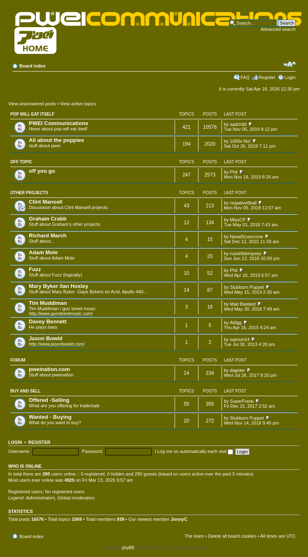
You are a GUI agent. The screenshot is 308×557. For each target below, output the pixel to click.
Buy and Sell (25, 391)
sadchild (238, 124)
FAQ (245, 77)
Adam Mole (43, 252)
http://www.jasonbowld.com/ (57, 343)
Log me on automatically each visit (195, 451)
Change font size (290, 64)
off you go (42, 171)
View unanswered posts (32, 103)
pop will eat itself (32, 114)
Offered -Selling (49, 400)
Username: (19, 451)
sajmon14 (240, 339)
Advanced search (278, 29)
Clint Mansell (45, 202)
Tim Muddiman (48, 303)
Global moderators (76, 497)
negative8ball (243, 202)
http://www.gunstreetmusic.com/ (61, 313)
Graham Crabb (48, 219)
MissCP (237, 219)
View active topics (78, 103)
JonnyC (179, 519)
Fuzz (35, 269)
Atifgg (235, 322)
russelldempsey (245, 253)
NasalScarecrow (246, 236)
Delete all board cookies (232, 536)
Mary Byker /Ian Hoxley (58, 286)
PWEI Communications (58, 123)
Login (290, 77)
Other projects (29, 192)
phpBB (128, 547)
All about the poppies (56, 140)
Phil (233, 171)
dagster (237, 370)
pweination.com (49, 369)
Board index (32, 65)
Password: (92, 451)
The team (194, 536)
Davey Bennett (48, 321)
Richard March (48, 235)
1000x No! (240, 141)
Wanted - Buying (50, 417)
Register (267, 77)
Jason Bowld (45, 338)
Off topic (21, 162)
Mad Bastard (242, 304)
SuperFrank (241, 401)
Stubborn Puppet (247, 287)
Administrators (40, 497)
